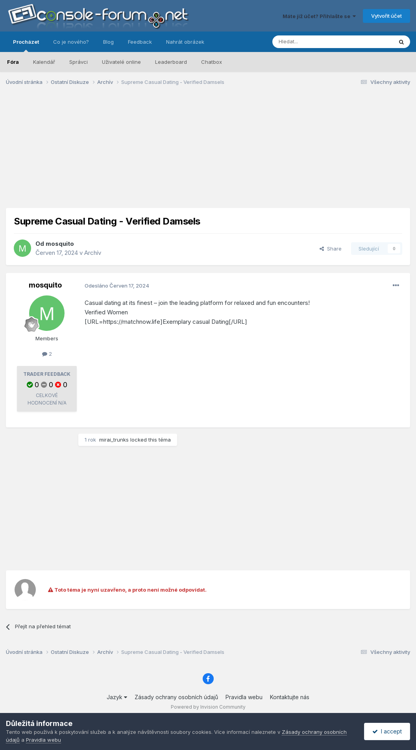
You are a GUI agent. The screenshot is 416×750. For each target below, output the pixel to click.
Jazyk (117, 697)
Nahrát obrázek (185, 42)
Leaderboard (171, 62)
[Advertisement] (208, 153)
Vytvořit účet (386, 16)
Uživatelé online (121, 62)
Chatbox (211, 62)
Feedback (140, 42)
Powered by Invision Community (208, 707)
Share (331, 248)
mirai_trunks (114, 439)
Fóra (13, 62)
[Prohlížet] (312, 41)
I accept (387, 731)
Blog (108, 42)
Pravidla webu (244, 697)
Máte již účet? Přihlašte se (319, 16)
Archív (92, 252)
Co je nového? (71, 42)
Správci (78, 62)
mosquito (60, 243)
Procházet (26, 45)
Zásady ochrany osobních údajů (176, 697)
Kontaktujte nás (289, 697)
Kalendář (44, 62)
